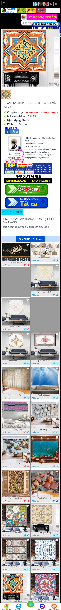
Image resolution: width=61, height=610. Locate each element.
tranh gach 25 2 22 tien (16, 361)
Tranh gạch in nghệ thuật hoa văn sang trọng (45, 533)
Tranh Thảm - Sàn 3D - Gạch (42, 112)
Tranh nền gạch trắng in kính (45, 429)
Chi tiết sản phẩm (12, 212)
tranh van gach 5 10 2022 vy (45, 292)
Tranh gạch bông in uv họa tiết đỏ (45, 601)
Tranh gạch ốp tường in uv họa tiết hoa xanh (16, 533)
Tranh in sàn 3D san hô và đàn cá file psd (16, 464)
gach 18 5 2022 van (45, 361)
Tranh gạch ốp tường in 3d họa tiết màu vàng (16, 601)
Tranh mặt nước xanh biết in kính (45, 395)
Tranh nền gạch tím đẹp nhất (16, 429)
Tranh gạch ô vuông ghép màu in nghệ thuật (16, 567)
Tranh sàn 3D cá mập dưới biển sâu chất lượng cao (45, 464)
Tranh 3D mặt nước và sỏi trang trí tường (16, 498)
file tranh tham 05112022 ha (16, 262)
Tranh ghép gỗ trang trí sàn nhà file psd (16, 395)
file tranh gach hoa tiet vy (45, 258)
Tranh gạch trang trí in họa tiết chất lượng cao (45, 567)
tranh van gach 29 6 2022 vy (16, 326)
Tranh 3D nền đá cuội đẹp (45, 498)
